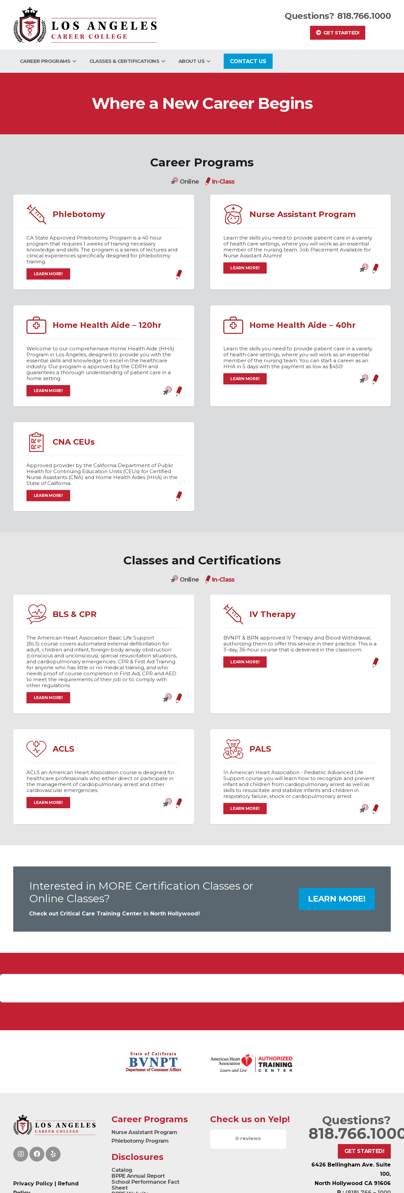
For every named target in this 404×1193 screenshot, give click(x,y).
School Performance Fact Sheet (145, 1185)
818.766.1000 (364, 16)
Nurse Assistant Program (144, 1132)
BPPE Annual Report (138, 1176)
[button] (73, 61)
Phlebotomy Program (140, 1141)
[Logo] (85, 25)
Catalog (122, 1170)
